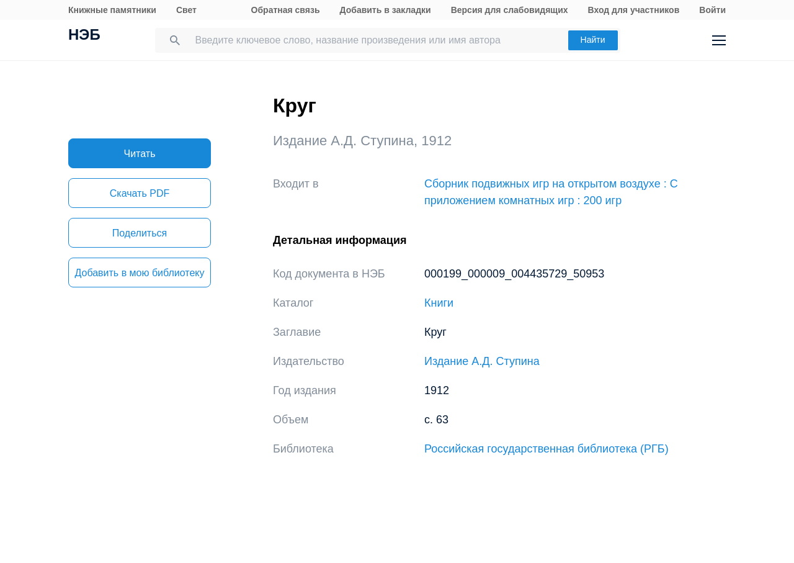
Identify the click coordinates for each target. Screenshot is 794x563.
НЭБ (84, 36)
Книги (438, 303)
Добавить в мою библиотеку (139, 273)
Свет (186, 10)
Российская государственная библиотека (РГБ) (546, 449)
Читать (140, 153)
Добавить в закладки (385, 10)
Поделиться (139, 233)
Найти (593, 40)
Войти (712, 10)
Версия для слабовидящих (509, 10)
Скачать (139, 193)
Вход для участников (634, 10)
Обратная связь (285, 10)
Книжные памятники (112, 10)
